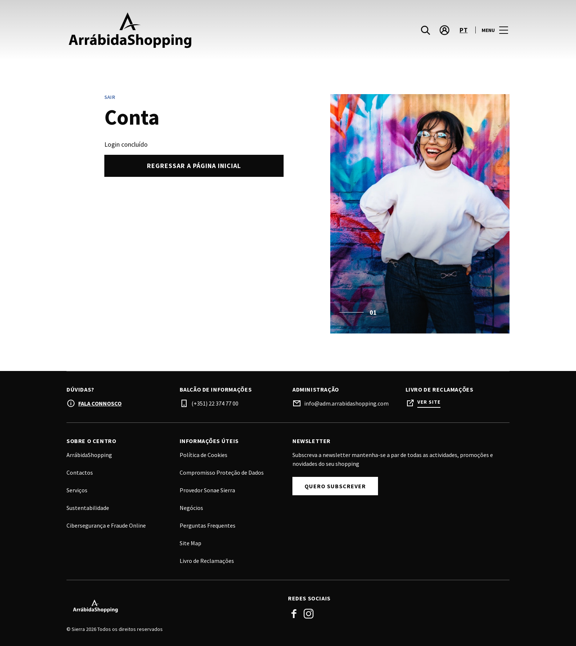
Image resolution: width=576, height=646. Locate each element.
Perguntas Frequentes (207, 525)
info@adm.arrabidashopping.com (346, 403)
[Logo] (172, 606)
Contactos (79, 472)
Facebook (294, 614)
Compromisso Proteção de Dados (222, 472)
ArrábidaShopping (89, 454)
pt (464, 30)
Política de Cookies (203, 454)
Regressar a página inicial (194, 165)
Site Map (190, 543)
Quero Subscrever (335, 486)
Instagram (308, 614)
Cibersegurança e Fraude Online (106, 525)
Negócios (191, 507)
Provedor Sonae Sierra (207, 490)
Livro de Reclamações (207, 560)
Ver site (428, 402)
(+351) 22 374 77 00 (214, 403)
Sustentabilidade (87, 507)
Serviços (76, 490)
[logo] (178, 31)
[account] (444, 31)
